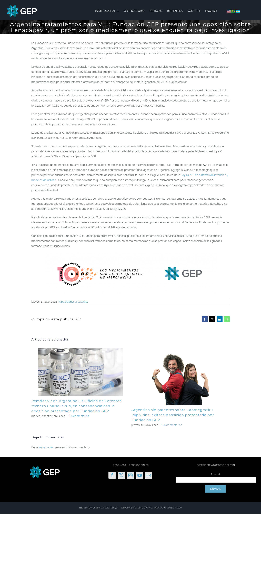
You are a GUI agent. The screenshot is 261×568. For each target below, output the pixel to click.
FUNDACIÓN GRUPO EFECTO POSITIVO (101, 508)
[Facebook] (112, 475)
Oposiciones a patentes (73, 301)
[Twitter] (121, 475)
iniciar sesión (47, 447)
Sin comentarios (79, 416)
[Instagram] (130, 475)
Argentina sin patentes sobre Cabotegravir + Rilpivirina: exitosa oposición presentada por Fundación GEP (172, 415)
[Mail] (148, 475)
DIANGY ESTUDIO (175, 508)
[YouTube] (139, 475)
